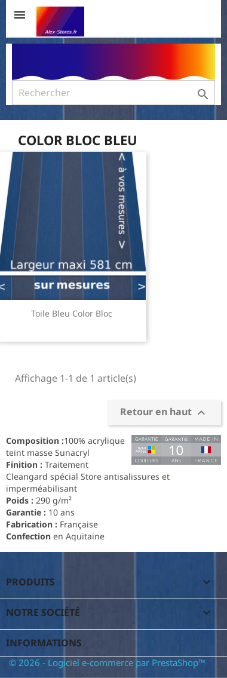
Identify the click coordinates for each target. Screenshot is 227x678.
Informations (44, 642)
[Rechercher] (113, 92)
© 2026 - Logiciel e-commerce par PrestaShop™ (107, 662)
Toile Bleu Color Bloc (71, 313)
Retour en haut (164, 413)
